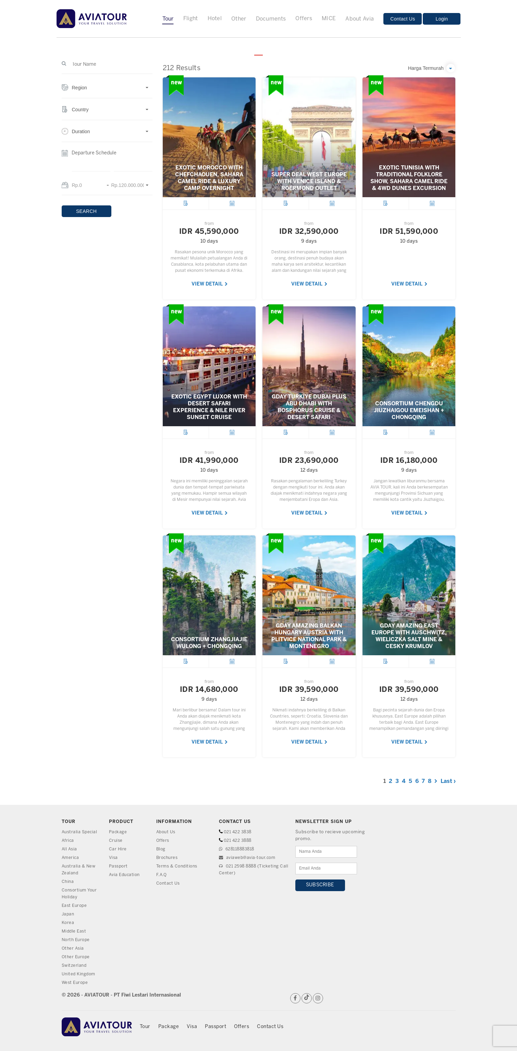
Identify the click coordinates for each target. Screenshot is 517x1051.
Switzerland (75, 965)
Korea (68, 923)
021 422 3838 (239, 832)
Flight (190, 18)
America (71, 858)
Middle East (75, 931)
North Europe (77, 940)
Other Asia (73, 948)
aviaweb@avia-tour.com (249, 858)
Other (238, 19)
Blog (161, 849)
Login (442, 19)
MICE (329, 18)
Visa (114, 858)
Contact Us (402, 19)
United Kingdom (80, 974)
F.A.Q (162, 875)
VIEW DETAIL (210, 284)
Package (118, 832)
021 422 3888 (239, 840)
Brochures (168, 858)
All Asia (70, 849)
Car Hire (118, 849)
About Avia (359, 19)
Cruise (116, 840)
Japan (68, 914)
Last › (448, 781)
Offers (303, 18)
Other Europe (77, 957)
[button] (107, 91)
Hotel (215, 18)
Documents (271, 19)
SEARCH (86, 211)
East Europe (75, 905)
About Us (166, 832)
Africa (68, 840)
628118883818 (239, 849)
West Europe (76, 982)
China (68, 881)
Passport (119, 866)
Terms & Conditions (178, 866)
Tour (168, 19)
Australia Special (80, 832)
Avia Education (125, 875)
